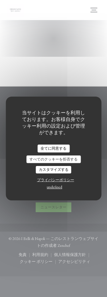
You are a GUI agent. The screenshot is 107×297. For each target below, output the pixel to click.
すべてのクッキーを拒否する (53, 159)
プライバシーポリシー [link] (55, 179)
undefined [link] (54, 187)
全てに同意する (53, 148)
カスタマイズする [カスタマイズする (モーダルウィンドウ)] (53, 169)
